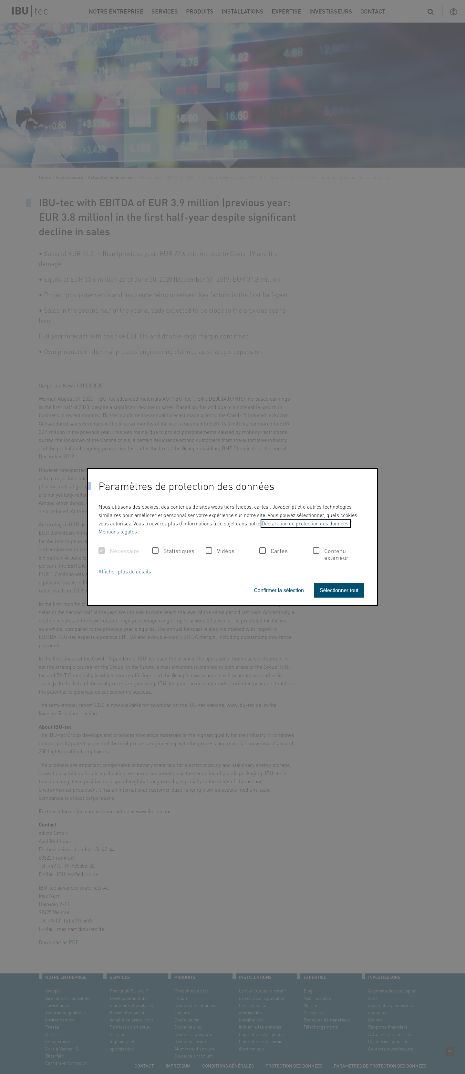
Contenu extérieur (331, 554)
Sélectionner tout (339, 590)
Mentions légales (118, 531)
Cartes (273, 550)
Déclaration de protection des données (306, 523)
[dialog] (232, 537)
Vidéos (220, 550)
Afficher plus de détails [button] (124, 571)
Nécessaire (118, 550)
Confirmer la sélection (279, 590)
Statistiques (173, 550)
